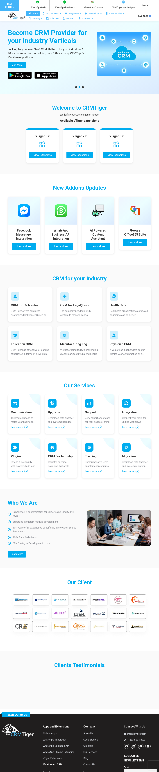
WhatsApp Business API (56, 752)
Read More (17, 71)
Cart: (144, 22)
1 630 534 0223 (67, 14)
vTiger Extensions (52, 764)
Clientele (88, 752)
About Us (88, 740)
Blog (85, 764)
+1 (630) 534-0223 (134, 746)
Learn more (19, 433)
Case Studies (90, 746)
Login (127, 14)
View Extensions (43, 161)
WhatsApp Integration (54, 746)
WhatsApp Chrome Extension (58, 758)
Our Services (90, 758)
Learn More (24, 252)
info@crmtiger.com (32, 14)
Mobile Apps (50, 740)
